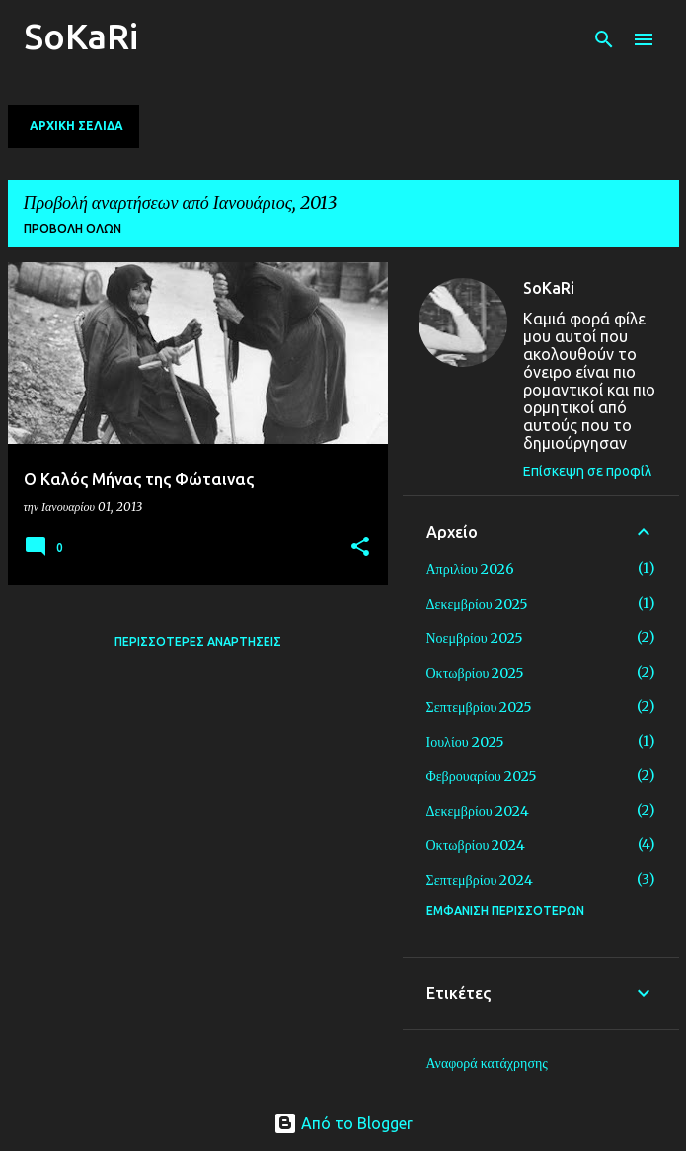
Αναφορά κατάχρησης (487, 1063)
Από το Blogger (343, 1123)
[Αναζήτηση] (604, 39)
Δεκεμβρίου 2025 (477, 603)
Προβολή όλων (72, 228)
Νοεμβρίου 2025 (474, 638)
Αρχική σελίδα (76, 125)
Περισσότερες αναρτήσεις (197, 641)
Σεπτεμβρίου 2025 (479, 707)
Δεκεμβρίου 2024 (477, 811)
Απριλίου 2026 (470, 569)
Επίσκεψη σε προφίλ (587, 471)
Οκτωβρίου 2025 (475, 673)
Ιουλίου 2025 (465, 742)
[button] (360, 548)
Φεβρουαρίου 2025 (481, 776)
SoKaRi (81, 36)
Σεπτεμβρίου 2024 (480, 880)
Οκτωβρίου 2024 (476, 845)
